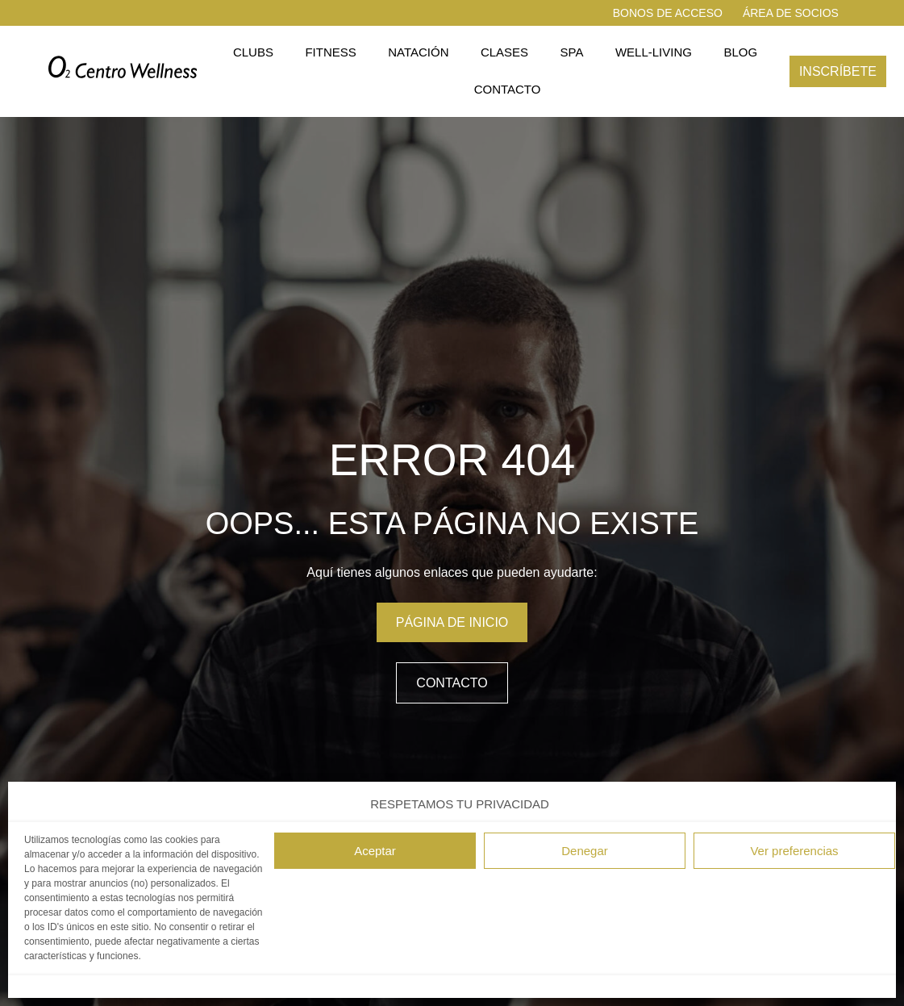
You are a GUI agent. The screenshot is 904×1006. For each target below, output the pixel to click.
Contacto (507, 89)
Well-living (653, 52)
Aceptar (375, 851)
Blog (740, 52)
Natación (418, 52)
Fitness (330, 52)
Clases (504, 52)
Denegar (584, 851)
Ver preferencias (794, 851)
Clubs (253, 52)
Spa (572, 52)
